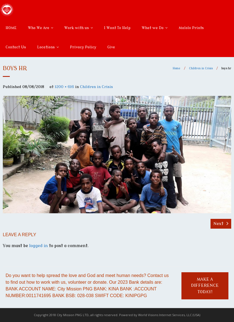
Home (176, 68)
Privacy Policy (83, 47)
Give (111, 47)
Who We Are (38, 28)
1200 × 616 (64, 87)
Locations (46, 47)
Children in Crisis (201, 68)
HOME (11, 28)
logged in (38, 245)
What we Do (153, 28)
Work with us (76, 28)
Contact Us (16, 47)
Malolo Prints (191, 28)
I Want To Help (117, 28)
